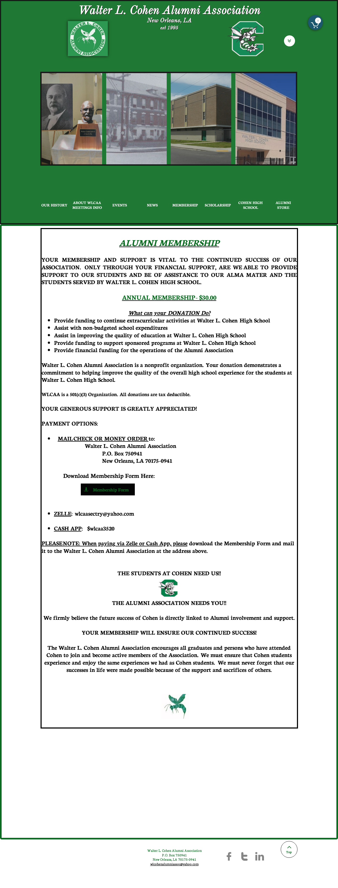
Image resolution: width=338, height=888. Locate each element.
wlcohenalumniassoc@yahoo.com (174, 864)
